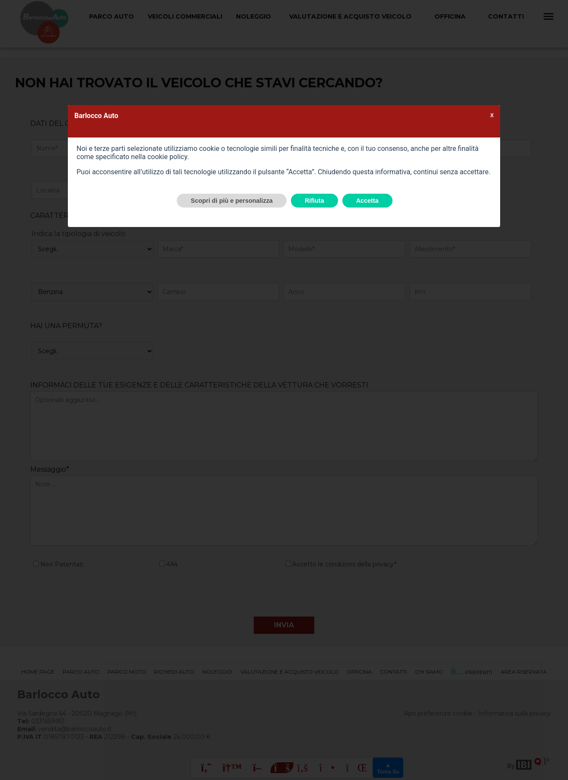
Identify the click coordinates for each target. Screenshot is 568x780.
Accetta (367, 200)
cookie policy (167, 157)
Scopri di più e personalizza (232, 200)
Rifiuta (314, 200)
